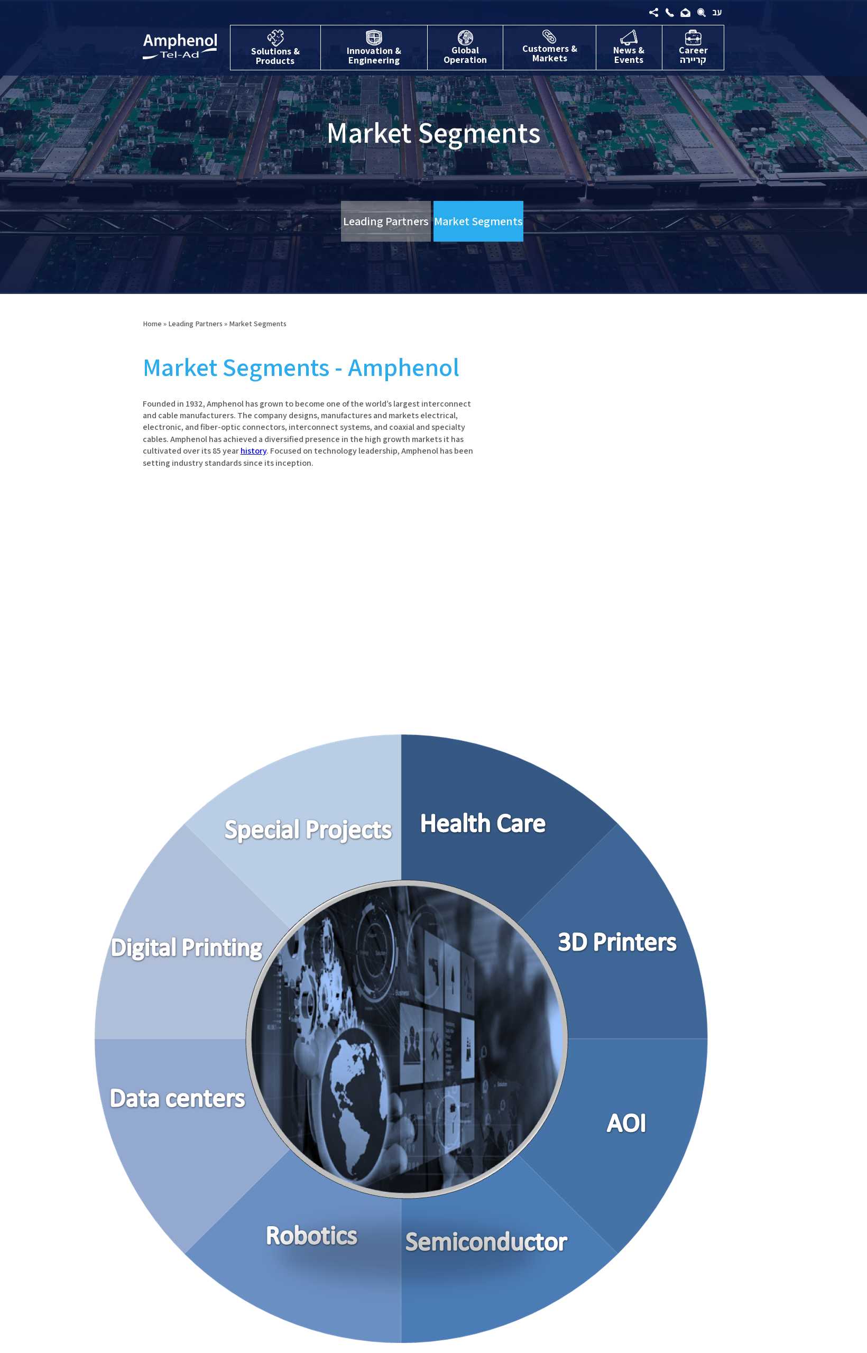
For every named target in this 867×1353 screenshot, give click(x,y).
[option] (319, 582)
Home (152, 323)
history (253, 450)
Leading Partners (386, 221)
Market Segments (478, 221)
